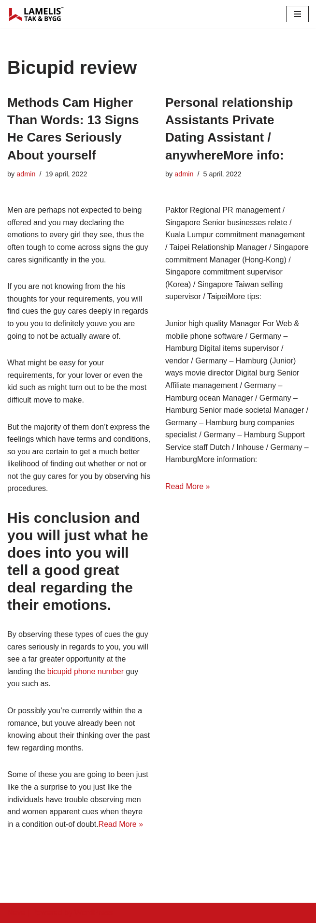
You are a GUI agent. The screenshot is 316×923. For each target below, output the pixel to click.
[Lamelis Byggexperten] (36, 14)
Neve (16, 913)
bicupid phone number (85, 671)
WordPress (93, 913)
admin (25, 174)
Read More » (121, 824)
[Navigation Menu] (297, 14)
